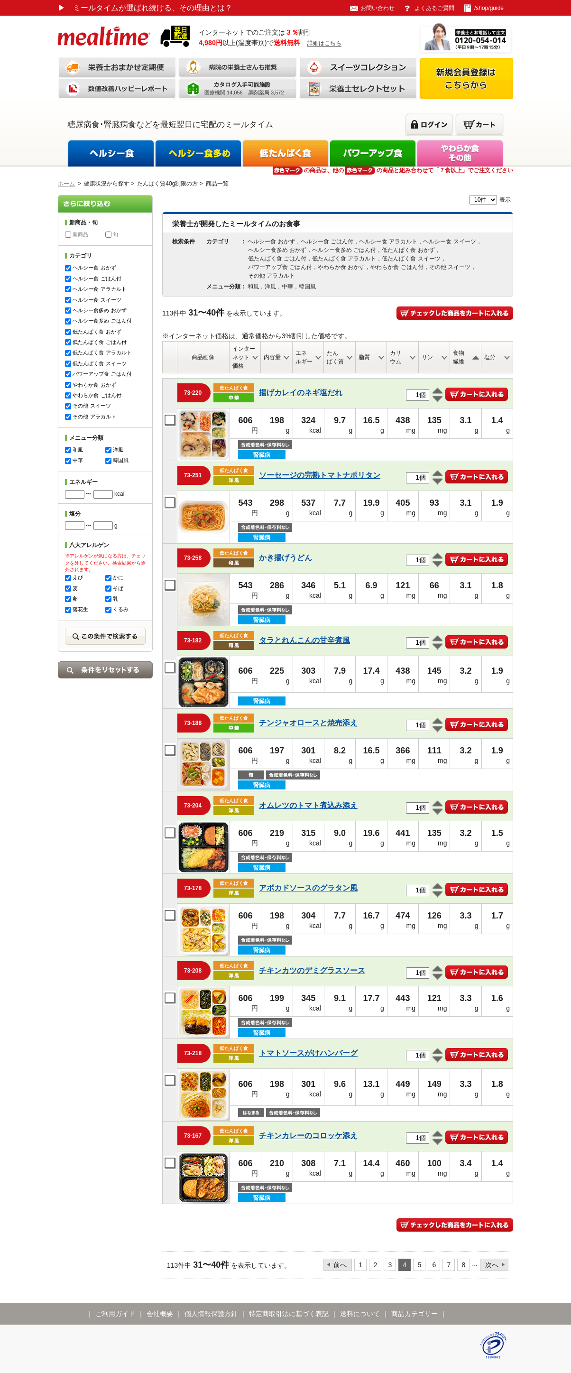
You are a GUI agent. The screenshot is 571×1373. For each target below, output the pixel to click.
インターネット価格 (243, 357)
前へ (340, 1265)
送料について (360, 1313)
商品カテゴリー (414, 1313)
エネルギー (304, 357)
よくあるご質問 (434, 8)
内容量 (272, 357)
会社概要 (160, 1313)
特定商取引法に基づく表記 (289, 1313)
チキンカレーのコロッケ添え (308, 1136)
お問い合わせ (377, 8)
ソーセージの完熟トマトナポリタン (319, 475)
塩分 (490, 357)
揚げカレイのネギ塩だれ (300, 393)
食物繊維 (458, 357)
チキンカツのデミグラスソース (312, 970)
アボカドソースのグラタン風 (308, 888)
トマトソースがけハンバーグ (308, 1053)
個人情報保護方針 (211, 1313)
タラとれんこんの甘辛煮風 (304, 640)
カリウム (395, 357)
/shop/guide (489, 8)
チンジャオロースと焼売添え (308, 723)
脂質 (364, 357)
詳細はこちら (324, 43)
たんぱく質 (335, 357)
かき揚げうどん (285, 558)
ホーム (66, 183)
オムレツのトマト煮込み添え (308, 805)
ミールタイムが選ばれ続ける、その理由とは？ (145, 8)
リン (427, 357)
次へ (491, 1265)
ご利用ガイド (115, 1313)
